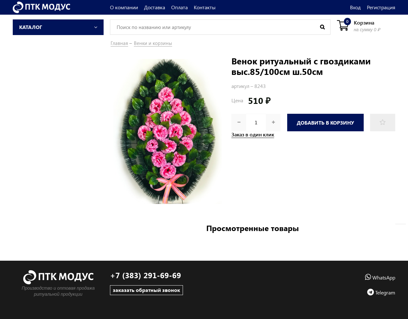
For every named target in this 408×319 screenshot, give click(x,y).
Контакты (204, 7)
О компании (124, 7)
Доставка (154, 7)
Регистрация (381, 7)
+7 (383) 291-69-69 (145, 275)
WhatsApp (380, 277)
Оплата (179, 7)
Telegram (381, 292)
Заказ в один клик (252, 134)
